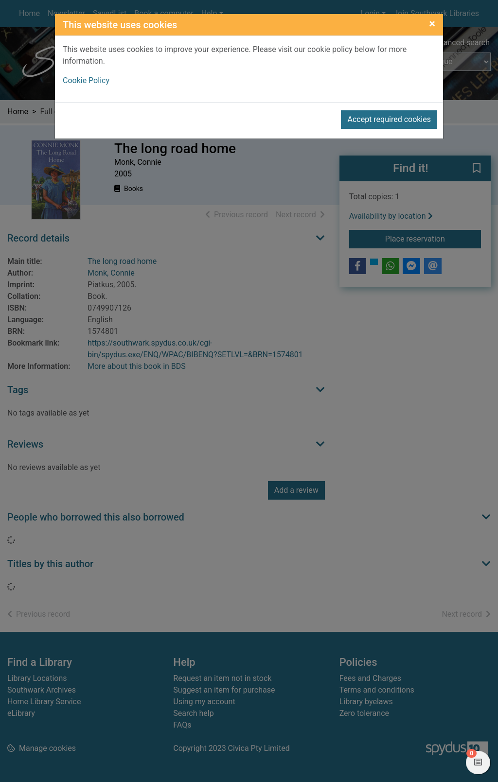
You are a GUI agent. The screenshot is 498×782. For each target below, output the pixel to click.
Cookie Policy (86, 80)
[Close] (432, 23)
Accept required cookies (389, 119)
